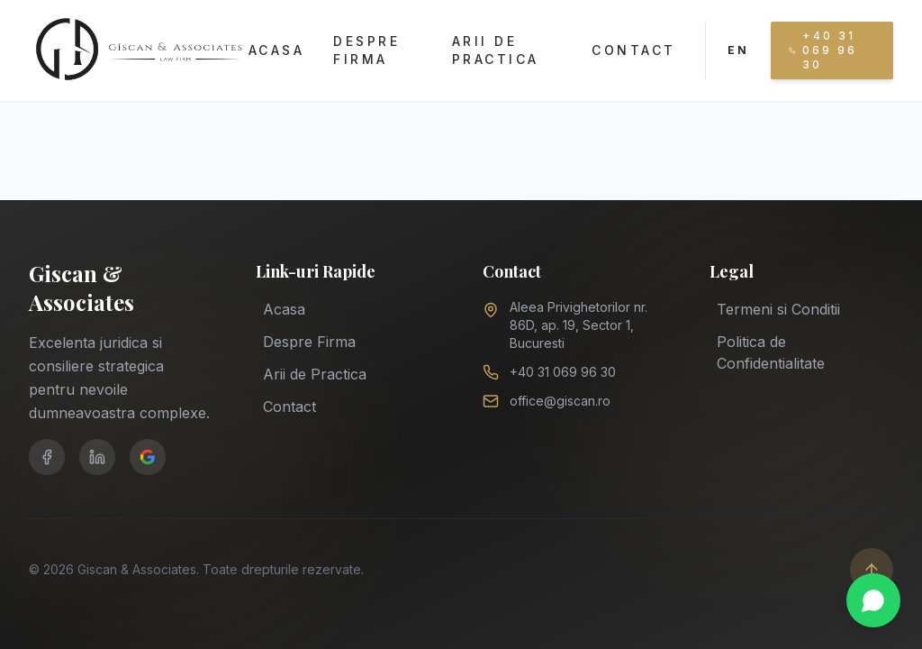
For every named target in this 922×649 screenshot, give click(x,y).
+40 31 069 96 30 (563, 371)
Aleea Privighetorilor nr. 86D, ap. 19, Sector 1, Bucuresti (578, 325)
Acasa (277, 50)
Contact (634, 50)
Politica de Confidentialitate (771, 351)
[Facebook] (47, 457)
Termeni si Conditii (778, 308)
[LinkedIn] (97, 457)
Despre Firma (366, 50)
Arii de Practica (495, 50)
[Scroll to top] (871, 569)
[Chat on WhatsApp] (873, 600)
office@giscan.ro (560, 400)
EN (738, 50)
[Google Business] (148, 457)
